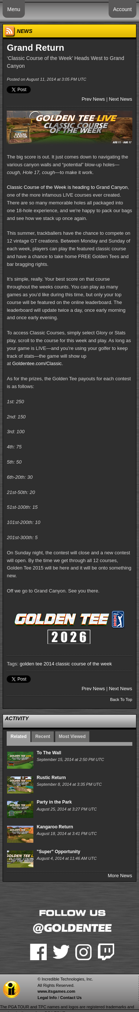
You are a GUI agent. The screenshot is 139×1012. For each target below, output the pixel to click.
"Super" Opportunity (58, 851)
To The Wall (49, 752)
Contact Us (71, 997)
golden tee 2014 (37, 664)
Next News (120, 99)
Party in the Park (54, 802)
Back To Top (121, 699)
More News (120, 875)
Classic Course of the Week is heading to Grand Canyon (67, 187)
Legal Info (47, 997)
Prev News (93, 99)
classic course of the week (84, 664)
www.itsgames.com (56, 991)
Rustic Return (51, 777)
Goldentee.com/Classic (37, 363)
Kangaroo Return (55, 826)
